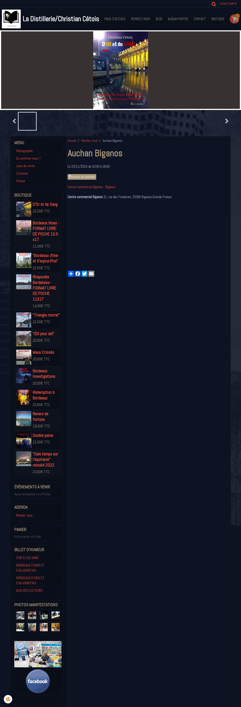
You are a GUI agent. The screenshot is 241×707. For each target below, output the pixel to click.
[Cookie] (8, 699)
